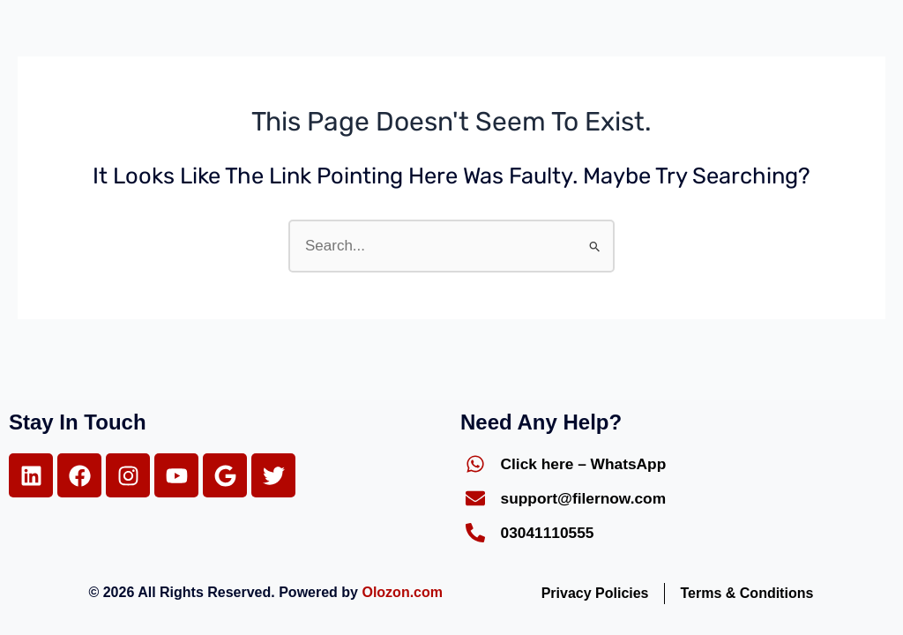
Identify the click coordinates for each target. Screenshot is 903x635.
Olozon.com (402, 592)
